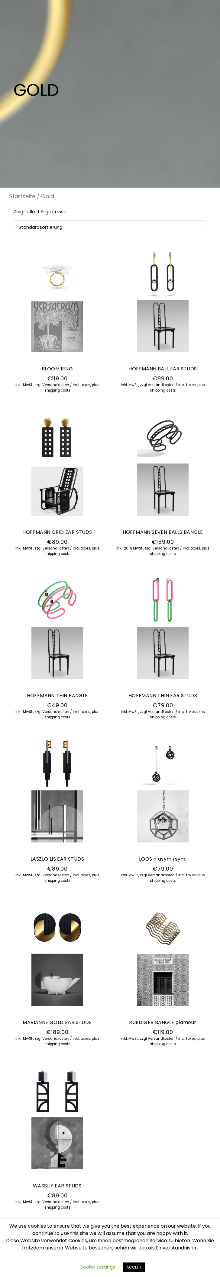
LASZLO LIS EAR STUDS (57, 858)
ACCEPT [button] (134, 1267)
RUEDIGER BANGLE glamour (162, 1022)
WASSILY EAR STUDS (57, 1185)
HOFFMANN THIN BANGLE (57, 695)
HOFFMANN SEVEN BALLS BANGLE (163, 532)
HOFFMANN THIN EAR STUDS (162, 695)
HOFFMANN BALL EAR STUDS (162, 368)
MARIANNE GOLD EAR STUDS (57, 1022)
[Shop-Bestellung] (110, 227)
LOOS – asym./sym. (162, 858)
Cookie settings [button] (97, 1267)
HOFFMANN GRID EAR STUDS (57, 532)
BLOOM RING (57, 368)
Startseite (22, 196)
